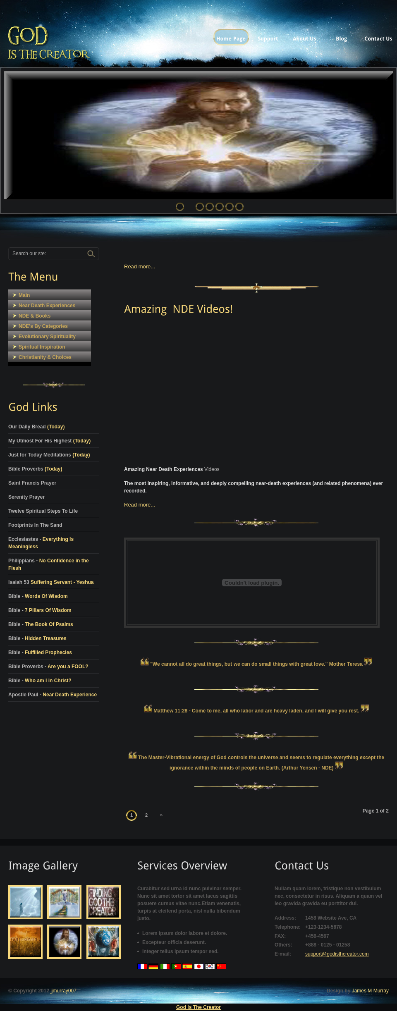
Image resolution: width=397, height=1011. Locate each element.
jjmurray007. (64, 991)
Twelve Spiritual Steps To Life (43, 511)
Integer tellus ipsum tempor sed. (180, 951)
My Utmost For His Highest (49, 441)
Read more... (139, 266)
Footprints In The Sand (35, 525)
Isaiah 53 (51, 582)
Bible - (38, 596)
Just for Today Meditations (49, 455)
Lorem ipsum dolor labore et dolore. (184, 933)
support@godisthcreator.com (337, 954)
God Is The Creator (198, 1007)
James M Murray (370, 991)
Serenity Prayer (26, 497)
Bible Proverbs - (48, 666)
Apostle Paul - (52, 695)
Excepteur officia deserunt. (174, 942)
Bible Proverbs (35, 469)
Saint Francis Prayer (32, 483)
